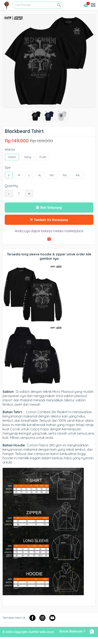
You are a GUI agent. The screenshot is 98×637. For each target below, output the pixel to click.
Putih (43, 157)
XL (39, 175)
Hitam (12, 157)
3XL (64, 175)
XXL (51, 175)
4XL (77, 175)
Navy (27, 157)
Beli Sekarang (49, 207)
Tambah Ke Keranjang (49, 220)
